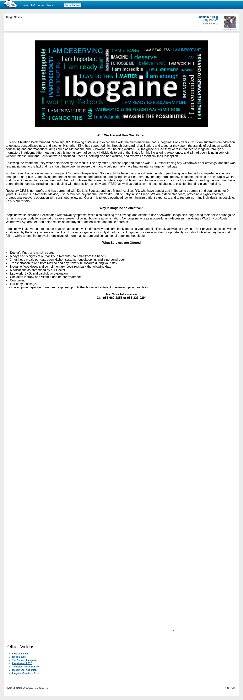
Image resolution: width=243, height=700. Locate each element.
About (41, 5)
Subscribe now (72, 5)
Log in (50, 5)
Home (26, 5)
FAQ (33, 5)
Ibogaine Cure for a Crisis (26, 673)
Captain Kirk (207, 16)
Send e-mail (208, 23)
